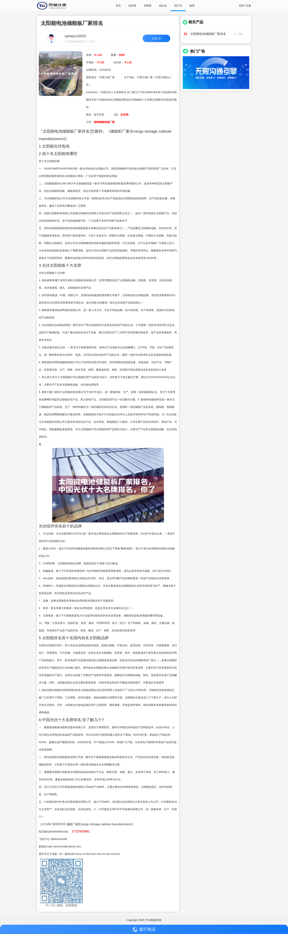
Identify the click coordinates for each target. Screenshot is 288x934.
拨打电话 (144, 929)
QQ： (121, 114)
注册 (248, 5)
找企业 (163, 5)
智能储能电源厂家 (104, 121)
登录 (241, 5)
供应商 (132, 5)
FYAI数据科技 (153, 920)
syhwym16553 (75, 36)
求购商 (147, 5)
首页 (118, 5)
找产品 (178, 5)
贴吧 (192, 5)
